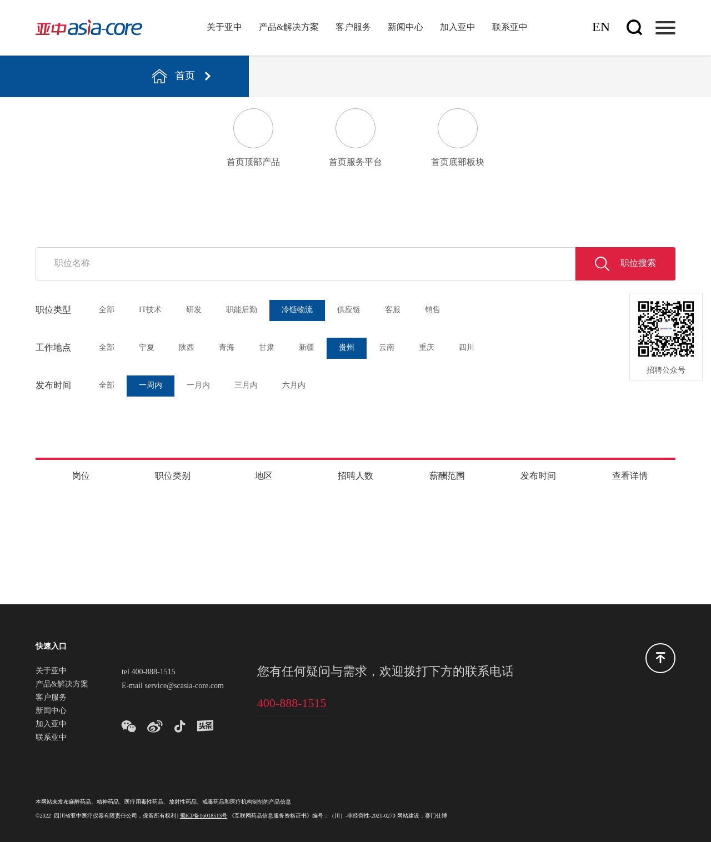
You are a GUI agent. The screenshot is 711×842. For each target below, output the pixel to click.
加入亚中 (457, 27)
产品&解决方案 (289, 27)
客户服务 (353, 27)
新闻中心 (405, 27)
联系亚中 (510, 27)
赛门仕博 (436, 816)
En (601, 27)
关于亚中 (224, 27)
